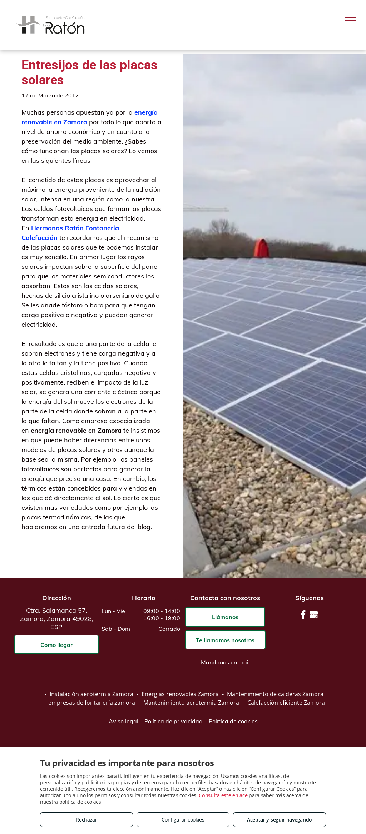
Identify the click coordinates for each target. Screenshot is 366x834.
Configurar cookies (183, 819)
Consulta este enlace (223, 795)
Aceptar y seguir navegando (279, 819)
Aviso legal (123, 721)
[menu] (350, 18)
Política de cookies (233, 721)
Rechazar (86, 819)
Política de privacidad (173, 721)
